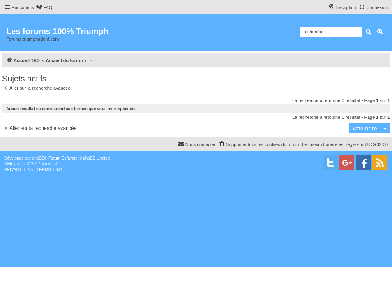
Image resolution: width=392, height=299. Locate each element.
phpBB (38, 158)
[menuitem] (44, 7)
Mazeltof (49, 164)
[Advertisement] (196, 234)
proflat (20, 164)
